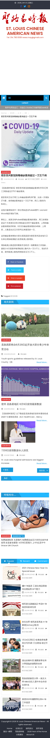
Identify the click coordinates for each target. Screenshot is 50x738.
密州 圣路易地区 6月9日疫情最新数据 (21, 404)
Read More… (42, 362)
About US (30, 734)
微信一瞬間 (7, 731)
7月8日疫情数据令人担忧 (14, 450)
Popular (9, 561)
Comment (40, 561)
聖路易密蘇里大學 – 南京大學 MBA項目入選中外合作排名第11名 (34, 681)
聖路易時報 (19, 731)
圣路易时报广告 (18, 536)
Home (9, 728)
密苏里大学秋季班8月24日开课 (9, 470)
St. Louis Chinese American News (25, 30)
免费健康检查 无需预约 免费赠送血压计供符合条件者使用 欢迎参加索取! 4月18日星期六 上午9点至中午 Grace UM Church (24, 542)
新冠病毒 (14, 296)
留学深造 (39, 728)
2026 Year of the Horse (37, 731)
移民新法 (29, 728)
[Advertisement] (25, 68)
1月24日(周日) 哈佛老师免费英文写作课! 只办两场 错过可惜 (35, 643)
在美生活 (19, 728)
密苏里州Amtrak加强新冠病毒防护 (44, 470)
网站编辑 (21, 179)
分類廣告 (19, 734)
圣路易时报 (6, 172)
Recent (25, 561)
